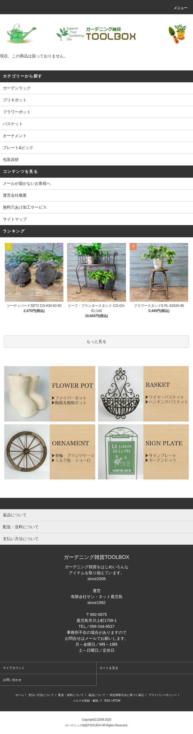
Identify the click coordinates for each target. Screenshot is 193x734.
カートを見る (108, 668)
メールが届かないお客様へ (27, 183)
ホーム (19, 695)
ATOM (116, 700)
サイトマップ (15, 219)
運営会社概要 (15, 195)
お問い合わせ (12, 679)
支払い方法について (41, 695)
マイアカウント (14, 668)
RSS (107, 700)
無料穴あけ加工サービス (25, 207)
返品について (96, 695)
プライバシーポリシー (162, 695)
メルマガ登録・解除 (85, 700)
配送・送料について (71, 695)
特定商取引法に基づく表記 (127, 695)
